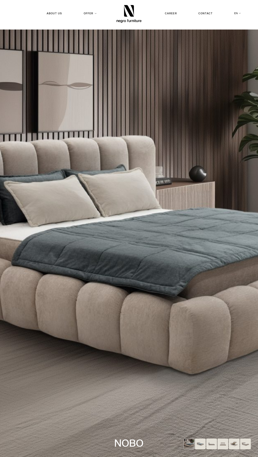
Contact (205, 13)
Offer (88, 13)
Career (171, 13)
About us (54, 13)
